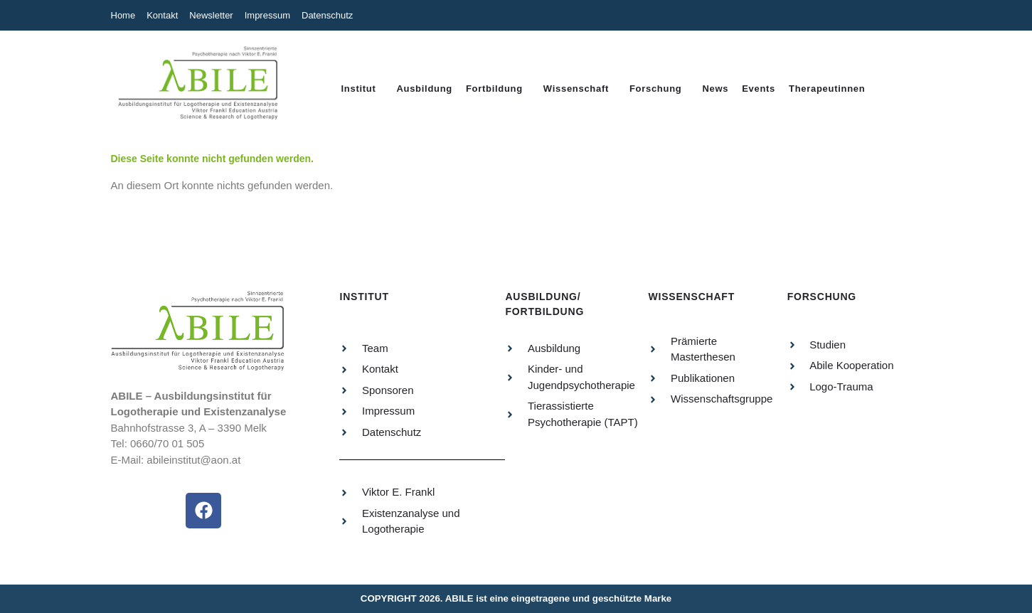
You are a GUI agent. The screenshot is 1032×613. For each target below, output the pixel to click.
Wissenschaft (576, 88)
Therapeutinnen (827, 88)
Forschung (655, 88)
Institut (358, 88)
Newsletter (211, 15)
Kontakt (162, 15)
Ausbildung (424, 88)
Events (758, 88)
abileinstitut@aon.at (193, 460)
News (715, 88)
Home (123, 15)
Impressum (267, 15)
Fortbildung (494, 88)
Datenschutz (327, 15)
